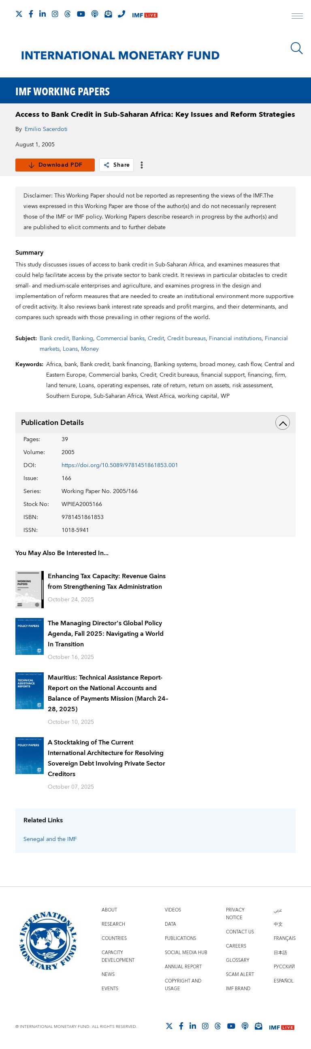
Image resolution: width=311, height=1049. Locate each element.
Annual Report (183, 967)
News (108, 974)
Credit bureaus (186, 338)
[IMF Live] (145, 14)
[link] (106, 165)
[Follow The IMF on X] (19, 13)
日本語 (280, 953)
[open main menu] (297, 17)
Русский (284, 967)
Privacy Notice (235, 914)
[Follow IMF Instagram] (55, 13)
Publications (180, 938)
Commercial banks (120, 338)
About (109, 910)
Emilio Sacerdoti (46, 129)
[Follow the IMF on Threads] (67, 13)
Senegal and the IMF (50, 839)
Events (110, 989)
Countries (114, 938)
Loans (70, 349)
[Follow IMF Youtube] (81, 13)
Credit (156, 338)
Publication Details (155, 422)
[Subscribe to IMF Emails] (108, 13)
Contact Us (240, 932)
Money (90, 349)
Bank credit (54, 338)
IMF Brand (238, 989)
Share (116, 165)
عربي (278, 910)
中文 (278, 924)
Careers (236, 946)
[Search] (297, 48)
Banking (82, 338)
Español (284, 981)
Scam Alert (240, 974)
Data (170, 924)
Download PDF (55, 165)
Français (285, 938)
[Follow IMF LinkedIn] (42, 13)
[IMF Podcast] (94, 13)
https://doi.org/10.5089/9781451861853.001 (120, 465)
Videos (173, 910)
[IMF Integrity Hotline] (121, 13)
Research (113, 924)
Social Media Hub (186, 953)
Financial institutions (235, 338)
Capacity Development (118, 956)
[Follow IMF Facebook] (31, 13)
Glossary (237, 960)
